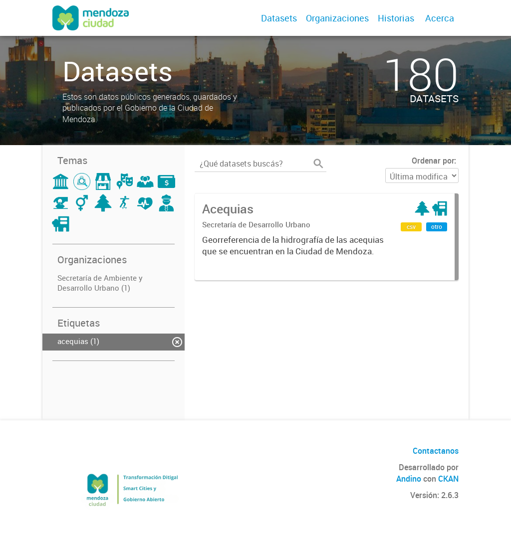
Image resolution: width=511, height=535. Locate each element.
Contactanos (436, 450)
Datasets (279, 18)
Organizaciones (337, 18)
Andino (408, 478)
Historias (396, 18)
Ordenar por (433, 161)
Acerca (439, 18)
